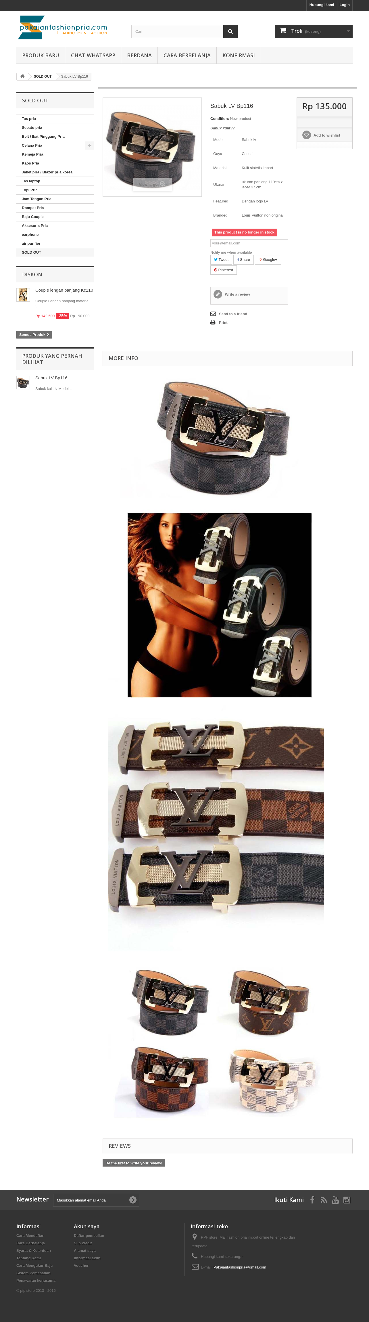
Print (223, 322)
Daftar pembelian (89, 1235)
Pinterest (223, 270)
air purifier (31, 243)
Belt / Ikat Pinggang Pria (43, 136)
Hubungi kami (322, 5)
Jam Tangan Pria (36, 199)
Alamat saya (85, 1250)
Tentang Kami (28, 1258)
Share (243, 259)
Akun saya (87, 1226)
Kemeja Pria (32, 154)
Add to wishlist (326, 135)
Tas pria (29, 118)
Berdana (139, 55)
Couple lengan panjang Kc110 (64, 290)
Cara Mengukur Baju (34, 1265)
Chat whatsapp (93, 55)
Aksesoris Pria (35, 225)
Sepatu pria (32, 127)
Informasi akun (87, 1258)
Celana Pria (32, 145)
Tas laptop (31, 181)
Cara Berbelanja (187, 55)
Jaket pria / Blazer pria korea (47, 172)
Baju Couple (33, 217)
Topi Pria (30, 190)
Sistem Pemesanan (33, 1273)
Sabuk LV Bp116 (51, 377)
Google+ (268, 259)
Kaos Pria (30, 163)
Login (345, 5)
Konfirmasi (238, 55)
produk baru (40, 55)
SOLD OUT (31, 252)
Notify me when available (231, 252)
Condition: (219, 118)
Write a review (237, 294)
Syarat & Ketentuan (33, 1250)
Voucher (81, 1265)
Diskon (32, 274)
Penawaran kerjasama (35, 1280)
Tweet (221, 259)
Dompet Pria (33, 208)
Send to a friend (233, 314)
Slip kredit (83, 1243)
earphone (30, 234)
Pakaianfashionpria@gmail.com (240, 1267)
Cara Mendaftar (30, 1235)
